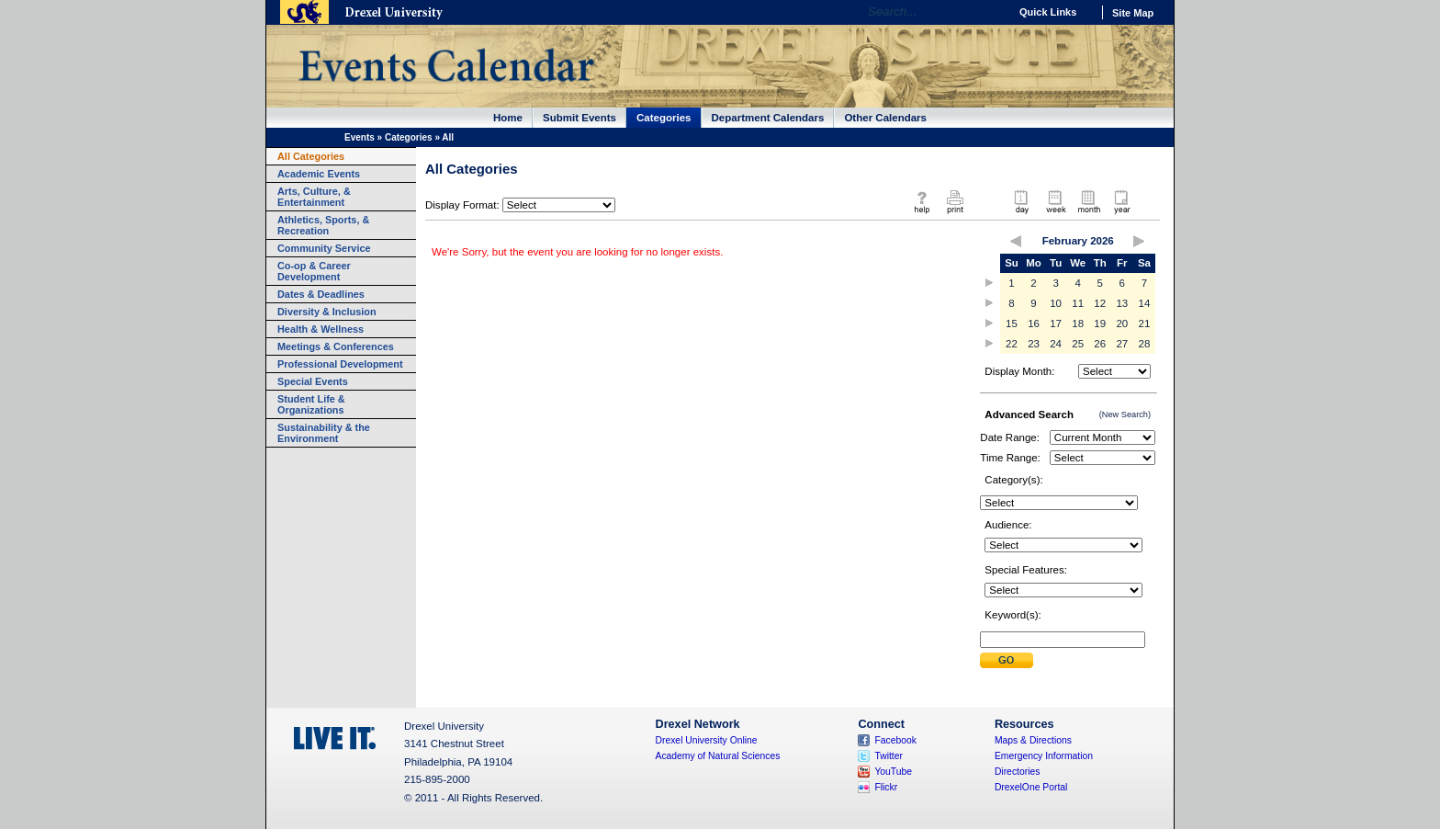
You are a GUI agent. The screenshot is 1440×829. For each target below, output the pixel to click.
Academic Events (318, 173)
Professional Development (340, 363)
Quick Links (1047, 11)
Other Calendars (885, 117)
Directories (1018, 772)
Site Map (1132, 12)
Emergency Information (1044, 756)
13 (1122, 303)
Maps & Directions (1033, 740)
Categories (664, 117)
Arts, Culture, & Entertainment (314, 197)
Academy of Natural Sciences (718, 756)
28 (1145, 343)
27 (1122, 343)
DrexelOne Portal (1031, 787)
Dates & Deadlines (321, 294)
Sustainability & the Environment (323, 433)
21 (1145, 323)
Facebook (895, 740)
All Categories (310, 156)
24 (1056, 343)
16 (1034, 323)
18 (1078, 323)
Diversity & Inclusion (327, 311)
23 (1034, 343)
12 (1100, 303)
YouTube (893, 772)
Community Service (324, 248)
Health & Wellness (320, 329)
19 (1100, 323)
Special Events (312, 381)
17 (1056, 323)
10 (1056, 303)
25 (1078, 343)
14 (1145, 303)
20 (1122, 323)
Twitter (888, 756)
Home (508, 117)
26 (1100, 343)
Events (359, 137)
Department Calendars (768, 117)
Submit (1006, 660)
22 (1012, 343)
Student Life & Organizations (311, 404)
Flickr (885, 787)
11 (1078, 303)
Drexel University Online (707, 740)
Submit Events (579, 117)
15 (1012, 323)
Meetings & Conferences (335, 346)
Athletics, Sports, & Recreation (323, 225)
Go (990, 12)
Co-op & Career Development (314, 271)
